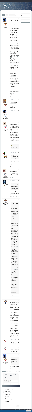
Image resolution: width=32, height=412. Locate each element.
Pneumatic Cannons (7, 403)
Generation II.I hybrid (7, 391)
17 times (7, 203)
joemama (7, 389)
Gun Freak (6, 155)
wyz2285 (6, 125)
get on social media (14, 76)
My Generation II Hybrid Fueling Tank (8, 398)
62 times (7, 26)
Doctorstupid (6, 392)
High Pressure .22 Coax (17, 165)
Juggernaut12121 (6, 184)
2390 (6, 128)
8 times (7, 158)
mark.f (5, 22)
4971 (6, 157)
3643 (6, 361)
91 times (7, 107)
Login (21, 15)
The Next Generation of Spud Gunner (8, 394)
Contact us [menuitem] (16, 409)
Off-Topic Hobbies (7, 396)
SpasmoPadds (5, 300)
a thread (15, 35)
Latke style (11, 44)
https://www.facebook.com (14, 243)
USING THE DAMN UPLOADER (14, 246)
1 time (7, 129)
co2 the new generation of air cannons (8, 388)
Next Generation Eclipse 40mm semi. (8, 401)
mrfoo (5, 103)
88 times (7, 106)
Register (24, 15)
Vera (12, 177)
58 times (7, 362)
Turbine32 (5, 199)
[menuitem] (5, 0)
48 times (7, 177)
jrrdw (13, 106)
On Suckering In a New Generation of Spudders (10, 13)
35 (6, 202)
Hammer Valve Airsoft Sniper (12, 165)
